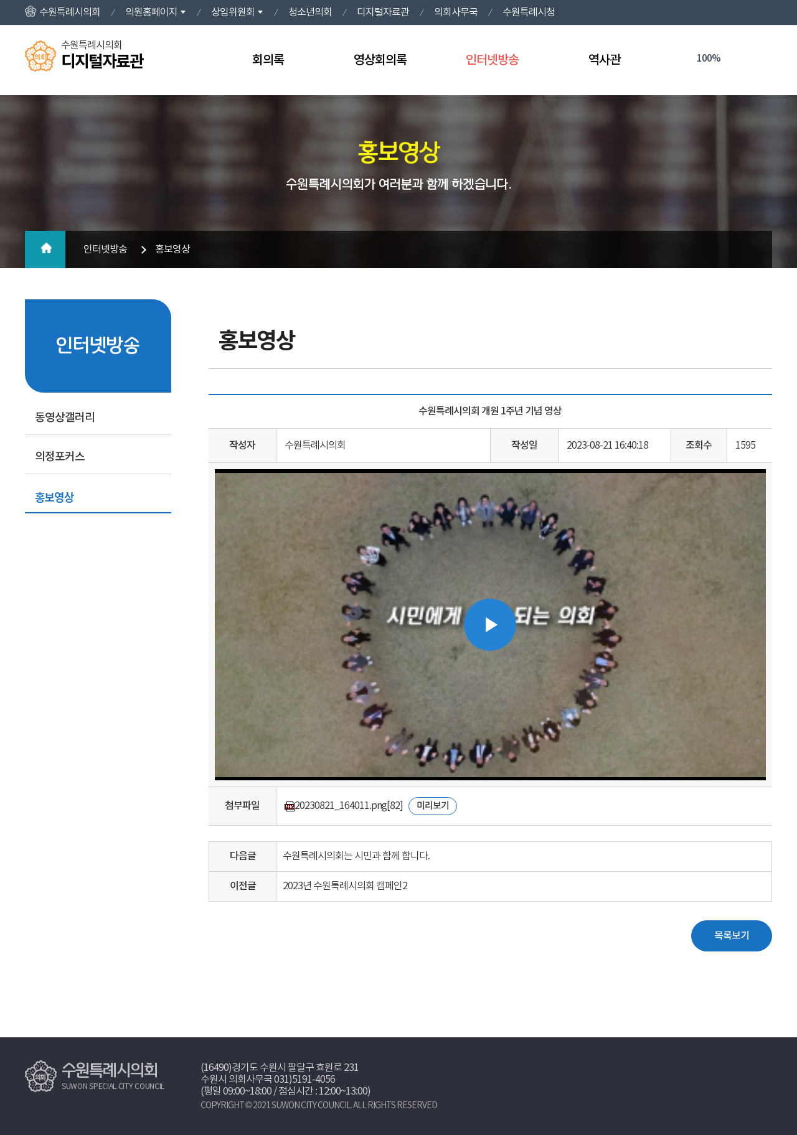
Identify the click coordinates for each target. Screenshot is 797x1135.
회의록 (268, 60)
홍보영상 (54, 496)
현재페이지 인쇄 (759, 59)
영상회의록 (380, 60)
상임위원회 (233, 12)
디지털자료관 (383, 12)
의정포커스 (60, 457)
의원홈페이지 (151, 12)
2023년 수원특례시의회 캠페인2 (345, 886)
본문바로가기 (0, 0)
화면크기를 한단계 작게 (734, 59)
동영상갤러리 (65, 417)
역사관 (604, 60)
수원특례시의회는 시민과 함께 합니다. (356, 856)
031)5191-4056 (304, 1079)
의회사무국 (456, 12)
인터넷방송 (492, 60)
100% (708, 59)
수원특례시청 (528, 12)
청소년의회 (310, 12)
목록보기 (731, 935)
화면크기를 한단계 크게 (683, 59)
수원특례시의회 (69, 12)
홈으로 (45, 249)
